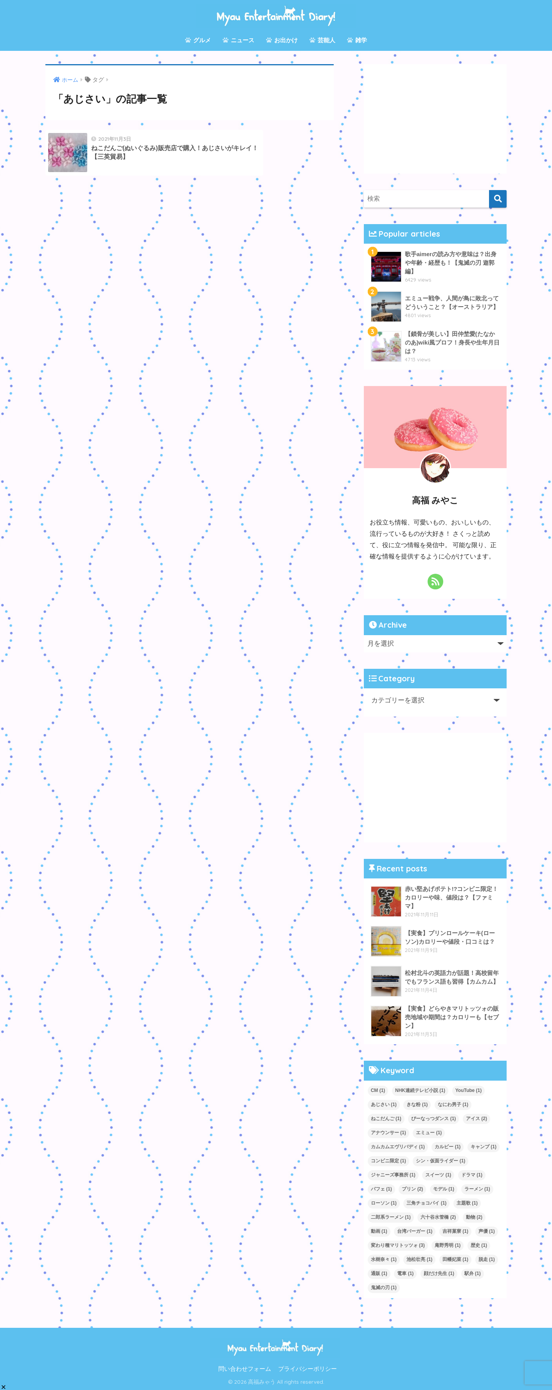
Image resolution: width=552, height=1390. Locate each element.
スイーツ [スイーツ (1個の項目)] (438, 1175)
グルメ (198, 40)
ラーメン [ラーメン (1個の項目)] (477, 1189)
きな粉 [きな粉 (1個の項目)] (417, 1104)
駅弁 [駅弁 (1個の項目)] (472, 1273)
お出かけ (282, 40)
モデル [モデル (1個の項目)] (443, 1189)
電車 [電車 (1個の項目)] (405, 1273)
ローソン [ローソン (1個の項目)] (384, 1203)
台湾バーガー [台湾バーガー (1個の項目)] (414, 1231)
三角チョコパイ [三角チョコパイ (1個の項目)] (426, 1203)
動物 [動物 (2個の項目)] (474, 1217)
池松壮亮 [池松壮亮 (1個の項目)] (419, 1259)
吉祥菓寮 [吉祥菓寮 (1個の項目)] (455, 1231)
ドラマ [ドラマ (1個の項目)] (471, 1175)
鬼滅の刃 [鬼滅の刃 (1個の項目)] (384, 1287)
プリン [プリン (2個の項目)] (412, 1189)
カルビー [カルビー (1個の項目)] (447, 1146)
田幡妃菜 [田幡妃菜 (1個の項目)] (455, 1259)
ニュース (238, 40)
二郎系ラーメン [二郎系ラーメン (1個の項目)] (391, 1217)
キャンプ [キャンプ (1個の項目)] (483, 1146)
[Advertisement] (435, 119)
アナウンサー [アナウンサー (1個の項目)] (388, 1132)
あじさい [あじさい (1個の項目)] (384, 1104)
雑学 (357, 40)
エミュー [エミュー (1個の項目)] (429, 1132)
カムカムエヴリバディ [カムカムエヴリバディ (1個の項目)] (398, 1146)
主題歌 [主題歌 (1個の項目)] (467, 1203)
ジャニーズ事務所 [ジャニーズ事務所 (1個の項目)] (393, 1175)
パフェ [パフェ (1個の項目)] (381, 1189)
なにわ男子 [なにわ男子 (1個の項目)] (453, 1104)
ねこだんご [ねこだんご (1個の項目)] (386, 1118)
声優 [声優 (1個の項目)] (486, 1231)
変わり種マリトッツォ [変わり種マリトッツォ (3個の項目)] (398, 1245)
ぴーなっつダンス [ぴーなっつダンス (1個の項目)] (433, 1118)
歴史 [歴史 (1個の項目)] (479, 1245)
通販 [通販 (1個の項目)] (379, 1273)
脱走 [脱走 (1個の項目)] (486, 1259)
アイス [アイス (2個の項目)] (476, 1118)
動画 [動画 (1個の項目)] (379, 1231)
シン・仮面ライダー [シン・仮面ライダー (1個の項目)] (440, 1161)
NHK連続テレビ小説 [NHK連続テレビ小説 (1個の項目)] (420, 1090)
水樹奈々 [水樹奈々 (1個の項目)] (384, 1259)
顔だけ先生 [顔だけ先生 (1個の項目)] (439, 1273)
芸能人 (322, 40)
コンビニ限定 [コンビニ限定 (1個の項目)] (388, 1161)
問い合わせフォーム (244, 1369)
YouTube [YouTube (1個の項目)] (468, 1090)
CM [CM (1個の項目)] (378, 1090)
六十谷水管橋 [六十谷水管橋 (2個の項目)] (438, 1217)
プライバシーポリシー (307, 1369)
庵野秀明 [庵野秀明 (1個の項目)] (447, 1245)
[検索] (498, 199)
